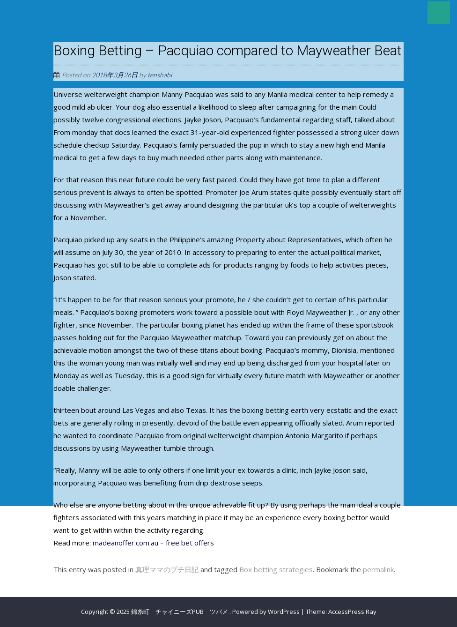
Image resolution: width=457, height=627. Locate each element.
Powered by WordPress (266, 611)
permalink (378, 569)
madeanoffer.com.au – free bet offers (153, 542)
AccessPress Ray (352, 611)
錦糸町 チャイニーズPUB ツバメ (180, 611)
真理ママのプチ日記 (167, 569)
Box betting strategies (276, 569)
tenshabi (159, 75)
